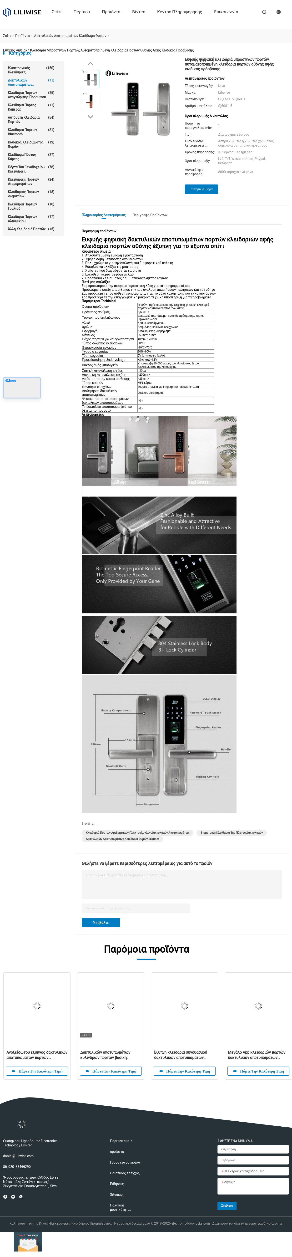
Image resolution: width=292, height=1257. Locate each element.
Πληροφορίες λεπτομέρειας (104, 215)
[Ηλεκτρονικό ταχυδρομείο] (253, 1171)
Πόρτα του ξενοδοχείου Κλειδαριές (31, 169)
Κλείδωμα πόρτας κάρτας (31, 157)
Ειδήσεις (117, 1184)
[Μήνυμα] (253, 1186)
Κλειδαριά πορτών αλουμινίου (31, 219)
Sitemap (116, 1194)
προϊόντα (111, 11)
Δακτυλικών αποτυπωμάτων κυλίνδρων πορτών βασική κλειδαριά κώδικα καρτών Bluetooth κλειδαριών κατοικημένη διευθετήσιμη (110, 1055)
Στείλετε (227, 1205)
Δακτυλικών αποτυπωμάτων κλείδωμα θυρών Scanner (122, 839)
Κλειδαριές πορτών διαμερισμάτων (31, 181)
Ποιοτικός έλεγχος (125, 1173)
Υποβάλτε (101, 922)
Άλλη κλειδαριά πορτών (31, 229)
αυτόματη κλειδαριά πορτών (31, 119)
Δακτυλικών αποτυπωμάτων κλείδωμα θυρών (31, 82)
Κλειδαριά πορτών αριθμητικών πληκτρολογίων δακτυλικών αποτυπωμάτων (137, 832)
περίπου (82, 11)
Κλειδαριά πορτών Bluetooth (31, 132)
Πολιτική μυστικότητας (120, 1207)
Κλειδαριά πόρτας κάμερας (31, 107)
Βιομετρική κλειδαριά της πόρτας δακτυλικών (232, 832)
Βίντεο (138, 11)
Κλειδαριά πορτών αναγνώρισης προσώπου (31, 95)
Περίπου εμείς (121, 1141)
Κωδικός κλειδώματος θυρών (31, 144)
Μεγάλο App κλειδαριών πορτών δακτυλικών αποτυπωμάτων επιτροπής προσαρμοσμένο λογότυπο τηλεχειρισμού (256, 1055)
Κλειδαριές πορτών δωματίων (31, 194)
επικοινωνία (226, 11)
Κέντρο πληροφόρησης (179, 11)
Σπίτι (57, 11)
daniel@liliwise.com (18, 1156)
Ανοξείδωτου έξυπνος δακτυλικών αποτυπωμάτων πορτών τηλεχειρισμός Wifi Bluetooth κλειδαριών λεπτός (36, 1055)
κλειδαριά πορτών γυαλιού (31, 206)
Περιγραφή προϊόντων (149, 215)
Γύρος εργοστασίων (125, 1162)
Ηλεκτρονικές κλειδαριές (31, 70)
